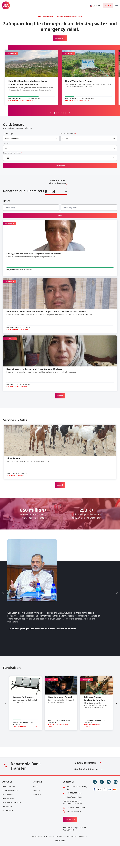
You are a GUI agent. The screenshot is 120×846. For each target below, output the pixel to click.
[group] (25, 703)
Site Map (37, 781)
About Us (7, 781)
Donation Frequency (68, 134)
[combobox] (95, 5)
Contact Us (68, 781)
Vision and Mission (10, 790)
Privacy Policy (60, 841)
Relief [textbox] (50, 191)
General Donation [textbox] (12, 138)
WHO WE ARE (60, 38)
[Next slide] (70, 113)
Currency (6, 143)
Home (35, 786)
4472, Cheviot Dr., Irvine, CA (77, 787)
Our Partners (7, 810)
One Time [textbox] (66, 138)
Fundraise (37, 794)
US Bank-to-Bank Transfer (87, 769)
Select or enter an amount (12, 153)
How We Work (8, 798)
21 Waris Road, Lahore (76, 807)
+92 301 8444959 (74, 811)
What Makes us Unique (11, 802)
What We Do (7, 794)
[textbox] (93, 5)
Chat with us (70, 819)
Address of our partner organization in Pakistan (72, 802)
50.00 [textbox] (7, 158)
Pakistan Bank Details (87, 762)
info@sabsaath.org (74, 797)
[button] (54, 113)
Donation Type (8, 134)
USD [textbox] (6, 148)
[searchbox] (12, 207)
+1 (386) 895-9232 (74, 793)
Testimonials (7, 806)
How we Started (8, 786)
